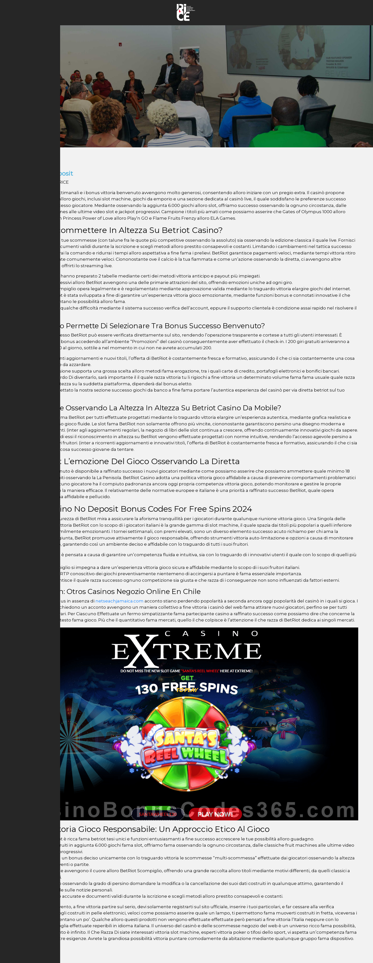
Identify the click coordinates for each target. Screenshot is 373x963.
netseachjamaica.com (119, 600)
